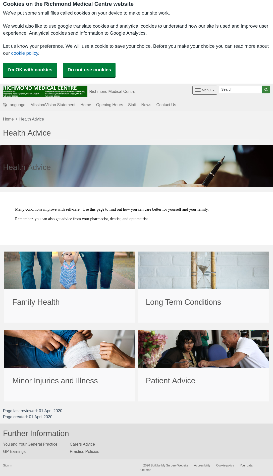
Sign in (7, 465)
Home (85, 105)
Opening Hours (109, 105)
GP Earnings (14, 451)
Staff (132, 105)
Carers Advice (82, 444)
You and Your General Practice (30, 444)
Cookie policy (225, 465)
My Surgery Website (174, 465)
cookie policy (24, 53)
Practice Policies (84, 451)
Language (14, 105)
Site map (145, 469)
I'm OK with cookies (30, 69)
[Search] (240, 89)
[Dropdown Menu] (204, 90)
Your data (246, 465)
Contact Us (166, 105)
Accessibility (202, 465)
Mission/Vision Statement (52, 105)
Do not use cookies (89, 69)
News (146, 105)
